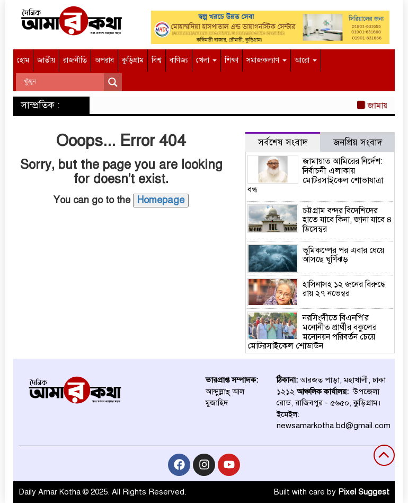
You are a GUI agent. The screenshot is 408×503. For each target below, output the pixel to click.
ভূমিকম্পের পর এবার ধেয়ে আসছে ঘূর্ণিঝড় (343, 255)
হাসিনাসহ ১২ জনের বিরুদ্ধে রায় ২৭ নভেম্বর (344, 289)
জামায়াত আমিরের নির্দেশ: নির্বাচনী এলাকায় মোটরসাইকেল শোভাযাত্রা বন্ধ (315, 175)
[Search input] (62, 82)
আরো (306, 60)
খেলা (206, 60)
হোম (23, 60)
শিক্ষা (231, 60)
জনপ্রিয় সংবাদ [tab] (357, 142)
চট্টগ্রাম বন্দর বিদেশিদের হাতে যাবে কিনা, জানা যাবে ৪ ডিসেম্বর (347, 220)
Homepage (160, 200)
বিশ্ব (157, 60)
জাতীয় (46, 60)
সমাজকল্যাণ (266, 60)
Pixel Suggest (363, 492)
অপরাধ (104, 60)
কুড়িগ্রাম (133, 60)
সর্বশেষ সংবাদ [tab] (282, 142)
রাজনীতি (75, 60)
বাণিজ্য (179, 60)
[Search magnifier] (113, 82)
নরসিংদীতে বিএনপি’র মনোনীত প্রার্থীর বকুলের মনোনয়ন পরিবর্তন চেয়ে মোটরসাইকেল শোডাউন (312, 332)
